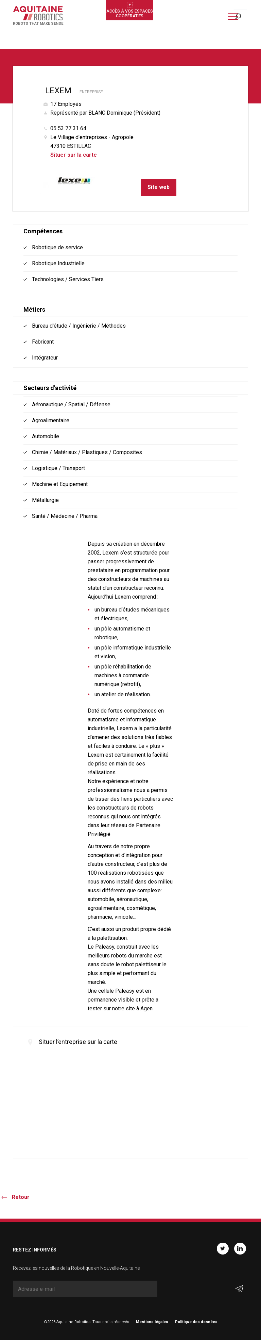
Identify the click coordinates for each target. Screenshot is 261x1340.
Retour (21, 1197)
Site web (158, 187)
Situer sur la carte (73, 155)
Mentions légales (152, 1322)
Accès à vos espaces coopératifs (129, 13)
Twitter (223, 1248)
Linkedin (240, 1248)
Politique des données (196, 1322)
